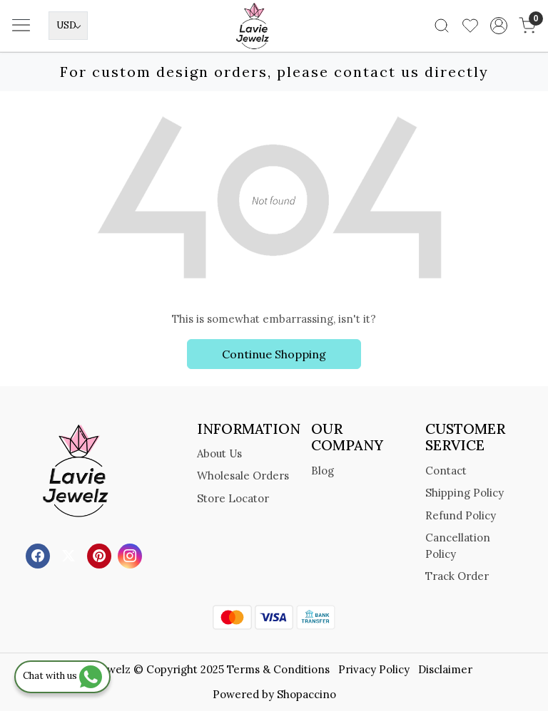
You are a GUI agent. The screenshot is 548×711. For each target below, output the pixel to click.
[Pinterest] (101, 554)
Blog (322, 470)
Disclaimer (445, 669)
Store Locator (233, 498)
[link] (441, 25)
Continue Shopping (274, 354)
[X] (70, 554)
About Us (219, 453)
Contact (446, 470)
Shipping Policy (464, 492)
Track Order (457, 576)
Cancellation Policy (457, 546)
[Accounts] (498, 25)
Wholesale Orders (243, 475)
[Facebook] (40, 554)
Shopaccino (306, 694)
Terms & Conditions (278, 669)
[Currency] (68, 25)
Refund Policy (460, 515)
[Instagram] (132, 554)
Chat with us (62, 676)
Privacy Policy (374, 669)
